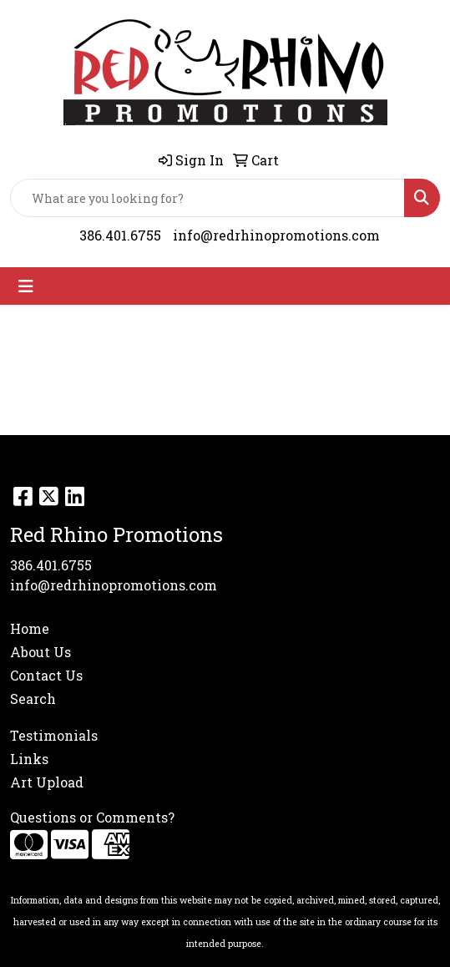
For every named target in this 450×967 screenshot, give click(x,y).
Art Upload (46, 782)
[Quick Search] (207, 198)
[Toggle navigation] (25, 286)
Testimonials (54, 735)
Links (29, 758)
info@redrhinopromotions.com (276, 235)
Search (33, 698)
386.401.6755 (120, 235)
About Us (40, 652)
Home (29, 628)
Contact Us (46, 675)
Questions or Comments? (92, 817)
